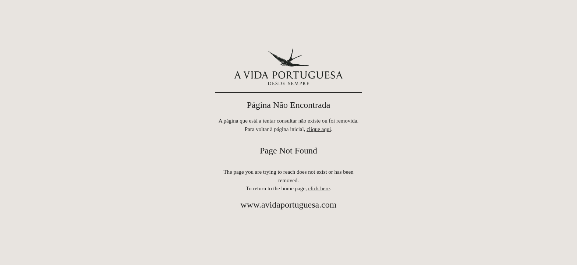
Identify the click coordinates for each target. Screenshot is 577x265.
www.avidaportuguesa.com (288, 204)
